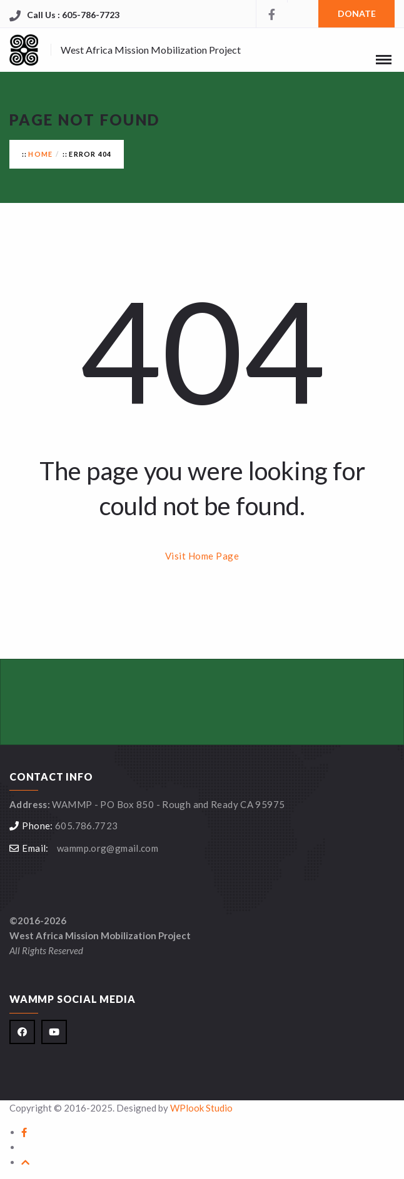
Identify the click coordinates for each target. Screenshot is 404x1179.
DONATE (357, 13)
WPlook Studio (201, 1107)
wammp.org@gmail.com (107, 848)
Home (40, 154)
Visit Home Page (202, 555)
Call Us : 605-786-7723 (73, 14)
